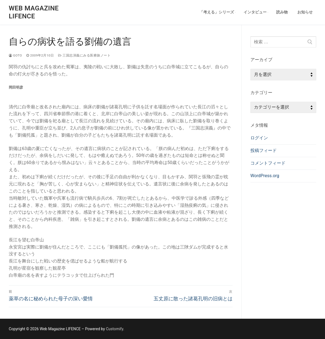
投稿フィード (263, 150)
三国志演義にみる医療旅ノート (84, 55)
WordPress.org (264, 175)
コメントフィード (268, 163)
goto (15, 55)
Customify (114, 329)
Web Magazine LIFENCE (34, 12)
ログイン (259, 137)
